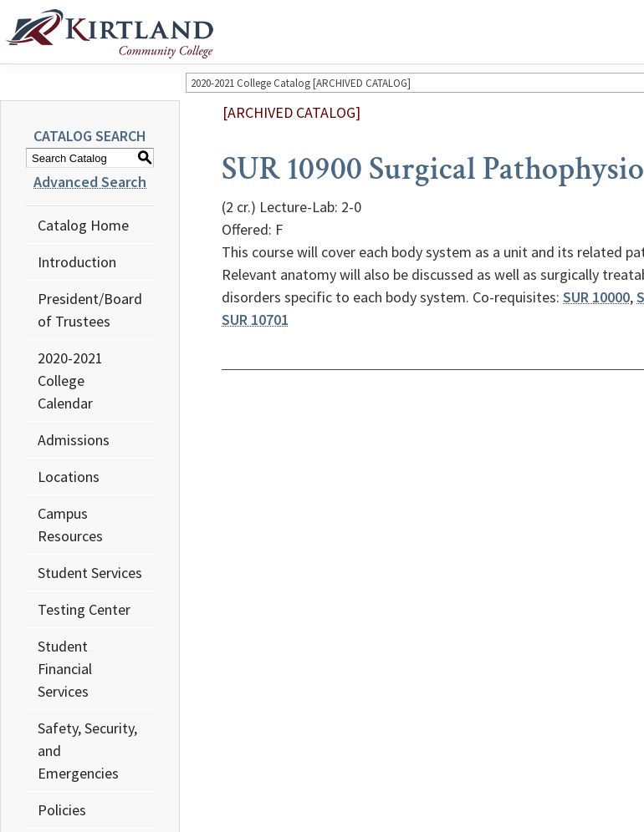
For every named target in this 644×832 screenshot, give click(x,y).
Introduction (77, 261)
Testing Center (84, 609)
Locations (69, 476)
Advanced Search (89, 181)
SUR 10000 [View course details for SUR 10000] (596, 297)
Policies (62, 809)
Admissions (74, 439)
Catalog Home (83, 225)
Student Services (90, 572)
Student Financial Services (65, 669)
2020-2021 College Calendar (70, 380)
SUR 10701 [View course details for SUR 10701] (255, 319)
